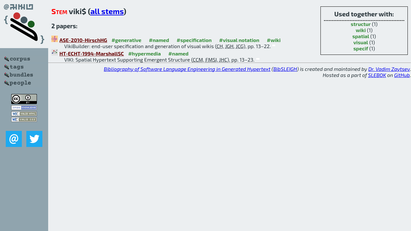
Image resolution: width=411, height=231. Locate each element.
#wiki (274, 40)
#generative (126, 40)
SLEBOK (377, 75)
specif (360, 48)
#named (159, 40)
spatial (360, 36)
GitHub (402, 75)
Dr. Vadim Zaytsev (389, 69)
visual (361, 42)
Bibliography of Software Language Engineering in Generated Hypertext (187, 69)
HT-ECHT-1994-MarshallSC (91, 53)
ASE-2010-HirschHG (83, 40)
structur (361, 24)
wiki (361, 30)
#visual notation (239, 40)
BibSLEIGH (285, 69)
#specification (194, 40)
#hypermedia (144, 53)
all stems (106, 11)
